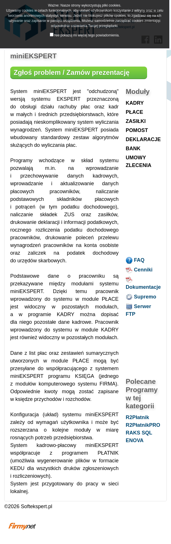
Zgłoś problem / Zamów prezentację (71, 72)
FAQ (135, 260)
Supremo (141, 297)
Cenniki (139, 270)
